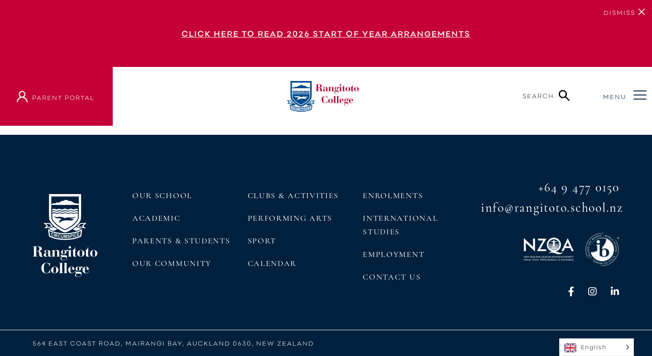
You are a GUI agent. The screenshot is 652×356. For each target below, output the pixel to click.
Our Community (171, 263)
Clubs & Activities (293, 195)
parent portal (63, 97)
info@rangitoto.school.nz (552, 207)
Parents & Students (181, 241)
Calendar (272, 263)
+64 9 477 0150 (578, 187)
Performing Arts (290, 218)
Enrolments (393, 195)
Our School (162, 195)
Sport (262, 241)
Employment (393, 254)
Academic (156, 218)
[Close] (619, 12)
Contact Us (392, 277)
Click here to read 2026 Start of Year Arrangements (326, 33)
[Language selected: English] (596, 347)
